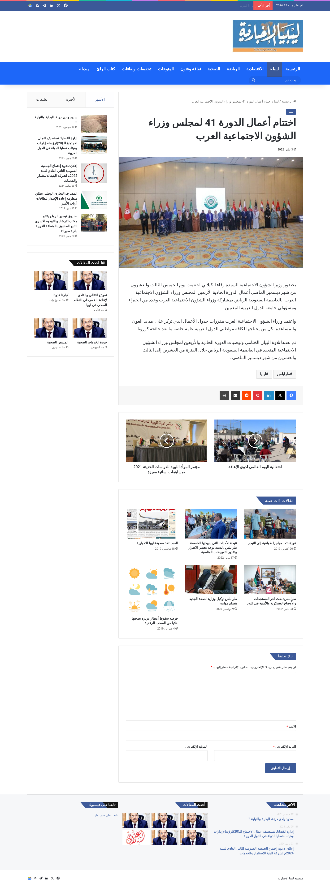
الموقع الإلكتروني (196, 746)
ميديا (86, 68)
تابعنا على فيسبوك (106, 815)
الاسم (291, 726)
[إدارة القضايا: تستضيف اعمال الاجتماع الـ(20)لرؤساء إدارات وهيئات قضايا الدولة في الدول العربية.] (94, 145)
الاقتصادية (255, 68)
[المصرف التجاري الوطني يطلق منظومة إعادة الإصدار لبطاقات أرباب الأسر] (94, 200)
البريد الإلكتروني (284, 746)
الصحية (214, 68)
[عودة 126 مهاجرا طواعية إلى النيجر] (270, 524)
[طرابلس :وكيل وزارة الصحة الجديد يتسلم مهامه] (211, 579)
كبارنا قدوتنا (60, 295)
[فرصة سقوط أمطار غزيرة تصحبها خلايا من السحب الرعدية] (152, 589)
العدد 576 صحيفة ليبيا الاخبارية (157, 543)
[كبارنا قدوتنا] (51, 280)
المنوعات (166, 68)
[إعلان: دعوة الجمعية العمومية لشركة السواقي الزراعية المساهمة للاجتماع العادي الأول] (135, 837)
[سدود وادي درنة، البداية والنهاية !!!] (94, 124)
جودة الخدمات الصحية (92, 342)
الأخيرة (71, 99)
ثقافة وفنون (190, 68)
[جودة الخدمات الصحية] (90, 328)
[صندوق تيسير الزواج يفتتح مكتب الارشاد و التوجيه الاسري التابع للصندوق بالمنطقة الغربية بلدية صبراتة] (94, 222)
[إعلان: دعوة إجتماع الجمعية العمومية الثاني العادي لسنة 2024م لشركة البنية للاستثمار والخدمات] (94, 173)
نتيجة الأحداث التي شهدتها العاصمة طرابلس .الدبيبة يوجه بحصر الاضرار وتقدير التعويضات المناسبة (212, 547)
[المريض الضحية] (51, 328)
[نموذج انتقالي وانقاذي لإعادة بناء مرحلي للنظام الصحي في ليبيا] (90, 280)
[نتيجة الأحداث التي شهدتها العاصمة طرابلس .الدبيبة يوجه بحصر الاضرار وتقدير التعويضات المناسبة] (211, 524)
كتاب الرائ (105, 68)
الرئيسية (293, 68)
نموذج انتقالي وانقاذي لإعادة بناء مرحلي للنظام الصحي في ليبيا (208, 5)
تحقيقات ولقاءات (136, 68)
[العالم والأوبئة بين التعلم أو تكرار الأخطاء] (193, 820)
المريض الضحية (57, 342)
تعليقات (42, 99)
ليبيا (276, 68)
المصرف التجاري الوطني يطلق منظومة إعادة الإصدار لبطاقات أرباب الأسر (56, 198)
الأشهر (100, 99)
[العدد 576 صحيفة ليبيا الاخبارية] (152, 524)
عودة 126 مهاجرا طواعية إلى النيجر (272, 543)
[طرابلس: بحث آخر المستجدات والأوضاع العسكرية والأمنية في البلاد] (270, 579)
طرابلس (283, 374)
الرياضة (233, 68)
